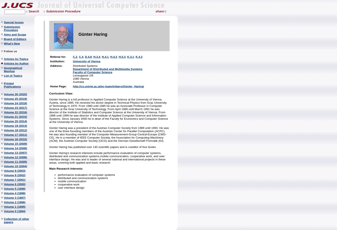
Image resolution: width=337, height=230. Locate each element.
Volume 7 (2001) (15, 179)
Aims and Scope (15, 34)
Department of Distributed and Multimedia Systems (107, 69)
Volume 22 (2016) (15, 112)
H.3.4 (96, 56)
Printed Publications (12, 85)
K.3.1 (130, 56)
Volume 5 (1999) (15, 188)
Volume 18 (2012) (15, 130)
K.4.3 (139, 56)
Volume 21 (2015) (15, 116)
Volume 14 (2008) (15, 148)
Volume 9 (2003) (15, 170)
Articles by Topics (16, 59)
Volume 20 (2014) (15, 121)
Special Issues (14, 22)
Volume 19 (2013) (15, 125)
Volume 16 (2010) (15, 139)
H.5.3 (122, 56)
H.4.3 (113, 56)
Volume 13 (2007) (15, 152)
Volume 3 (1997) (15, 197)
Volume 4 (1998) (15, 193)
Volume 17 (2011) (15, 134)
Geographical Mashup (13, 69)
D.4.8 (88, 56)
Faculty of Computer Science (92, 72)
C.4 (81, 56)
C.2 (75, 56)
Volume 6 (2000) (15, 184)
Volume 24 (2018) (15, 103)
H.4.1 (105, 56)
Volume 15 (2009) (15, 143)
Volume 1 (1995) (15, 206)
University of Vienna (86, 61)
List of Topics (13, 75)
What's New (12, 43)
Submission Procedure (63, 11)
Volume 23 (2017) (15, 107)
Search (34, 11)
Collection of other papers (16, 220)
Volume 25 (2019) (15, 98)
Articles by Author (16, 63)
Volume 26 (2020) (15, 94)
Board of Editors (15, 39)
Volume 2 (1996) (15, 202)
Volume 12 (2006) (15, 157)
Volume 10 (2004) (15, 166)
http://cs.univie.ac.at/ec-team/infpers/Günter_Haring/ (108, 86)
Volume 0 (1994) (15, 211)
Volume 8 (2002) (15, 175)
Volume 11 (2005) (15, 161)
